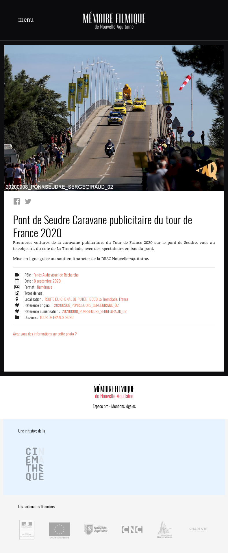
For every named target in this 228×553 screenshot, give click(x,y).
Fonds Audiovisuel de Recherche (56, 275)
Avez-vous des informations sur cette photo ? (45, 334)
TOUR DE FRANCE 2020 (56, 317)
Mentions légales (123, 406)
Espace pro (100, 406)
